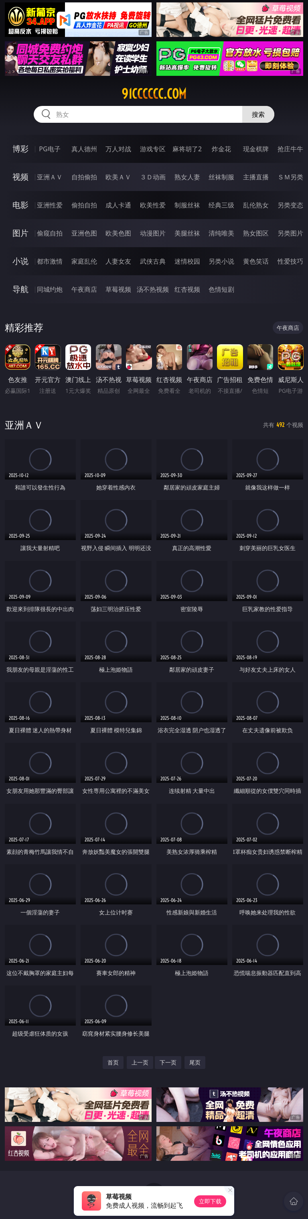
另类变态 (290, 205)
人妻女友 (118, 261)
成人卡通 (118, 205)
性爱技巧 (290, 261)
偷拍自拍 (84, 205)
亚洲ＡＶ (50, 177)
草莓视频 (118, 289)
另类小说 (221, 261)
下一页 (168, 1062)
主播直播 (256, 177)
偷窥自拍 (50, 233)
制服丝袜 (187, 205)
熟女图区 (256, 233)
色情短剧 (221, 289)
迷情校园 (187, 261)
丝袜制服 (221, 177)
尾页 (195, 1062)
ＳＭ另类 (290, 177)
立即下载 (210, 1201)
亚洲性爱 (50, 205)
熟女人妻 (187, 177)
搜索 (258, 114)
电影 (20, 204)
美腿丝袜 (187, 233)
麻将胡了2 (187, 148)
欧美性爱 (153, 205)
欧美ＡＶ (118, 177)
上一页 (140, 1062)
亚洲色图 (84, 233)
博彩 (20, 148)
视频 (20, 176)
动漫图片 (153, 233)
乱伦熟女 (256, 205)
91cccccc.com (154, 94)
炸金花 (221, 148)
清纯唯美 (221, 233)
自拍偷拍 (84, 177)
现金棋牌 (256, 148)
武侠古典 (153, 261)
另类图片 (290, 233)
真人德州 (84, 148)
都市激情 (50, 261)
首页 (113, 1062)
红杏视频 (187, 289)
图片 (20, 233)
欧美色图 (118, 233)
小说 (20, 261)
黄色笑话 (256, 261)
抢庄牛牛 (290, 148)
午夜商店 (84, 289)
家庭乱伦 (84, 261)
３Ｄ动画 (153, 177)
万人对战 (118, 148)
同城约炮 (50, 289)
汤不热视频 (153, 289)
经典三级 (221, 205)
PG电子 (49, 148)
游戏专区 (153, 148)
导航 (20, 289)
